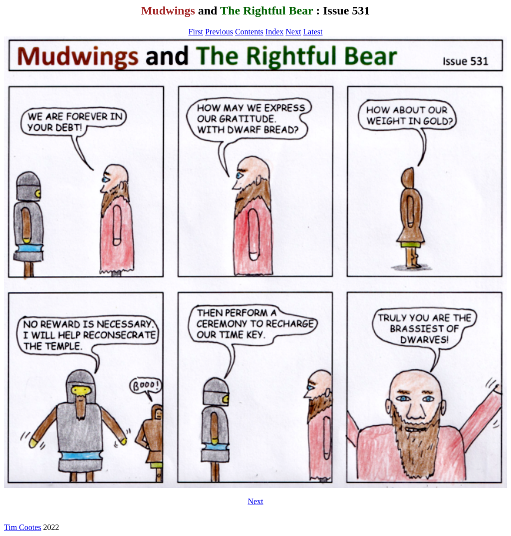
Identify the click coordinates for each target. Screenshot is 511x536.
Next (293, 31)
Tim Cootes (22, 527)
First (196, 31)
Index (274, 31)
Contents (249, 31)
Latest (312, 31)
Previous (219, 31)
